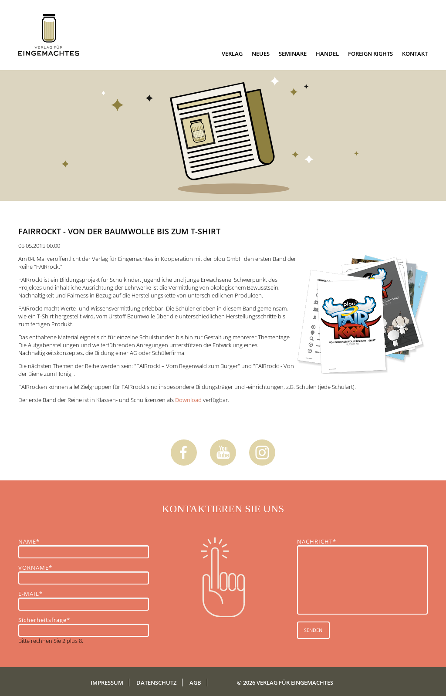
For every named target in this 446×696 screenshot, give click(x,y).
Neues (261, 53)
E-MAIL (33, 594)
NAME (33, 541)
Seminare (293, 53)
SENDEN (313, 630)
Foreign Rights (370, 53)
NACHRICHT (316, 541)
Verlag (232, 53)
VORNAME (35, 567)
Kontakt (415, 53)
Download (188, 400)
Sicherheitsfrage (44, 620)
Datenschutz (156, 682)
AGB (195, 682)
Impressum (107, 682)
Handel (327, 53)
